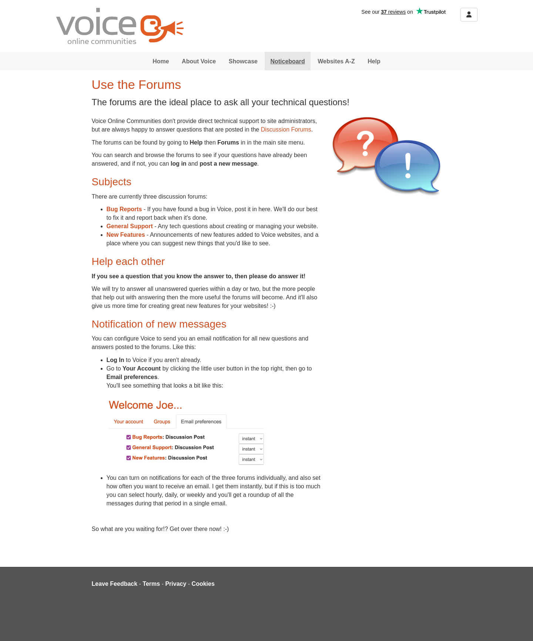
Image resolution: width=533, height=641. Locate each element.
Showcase (243, 61)
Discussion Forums (286, 129)
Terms (151, 584)
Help (374, 61)
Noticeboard (287, 61)
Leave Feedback (115, 584)
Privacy (175, 584)
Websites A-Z (336, 61)
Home (160, 61)
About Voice (199, 61)
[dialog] (519, 626)
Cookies (203, 584)
